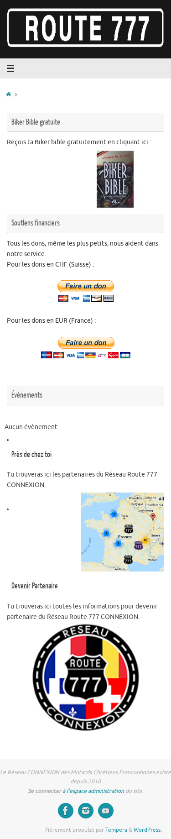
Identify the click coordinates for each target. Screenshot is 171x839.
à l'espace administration (93, 791)
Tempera (116, 830)
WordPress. (148, 830)
